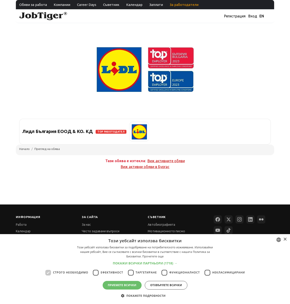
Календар (134, 5)
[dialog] (145, 269)
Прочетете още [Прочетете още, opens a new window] (153, 256)
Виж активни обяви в (145, 167)
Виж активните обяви (166, 161)
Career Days (86, 5)
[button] (145, 263)
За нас (86, 224)
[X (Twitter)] (229, 219)
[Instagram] (239, 219)
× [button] (285, 239)
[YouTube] (218, 230)
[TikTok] (229, 230)
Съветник (111, 5)
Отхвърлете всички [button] (166, 285)
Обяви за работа (33, 5)
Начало (24, 149)
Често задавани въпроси (100, 231)
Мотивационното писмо (166, 231)
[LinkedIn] (250, 219)
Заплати (156, 5)
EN (261, 16)
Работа (21, 224)
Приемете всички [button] (122, 285)
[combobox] (278, 240)
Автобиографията (161, 224)
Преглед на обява (47, 149)
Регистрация (235, 16)
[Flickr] (261, 219)
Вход (252, 16)
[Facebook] (218, 219)
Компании (62, 5)
